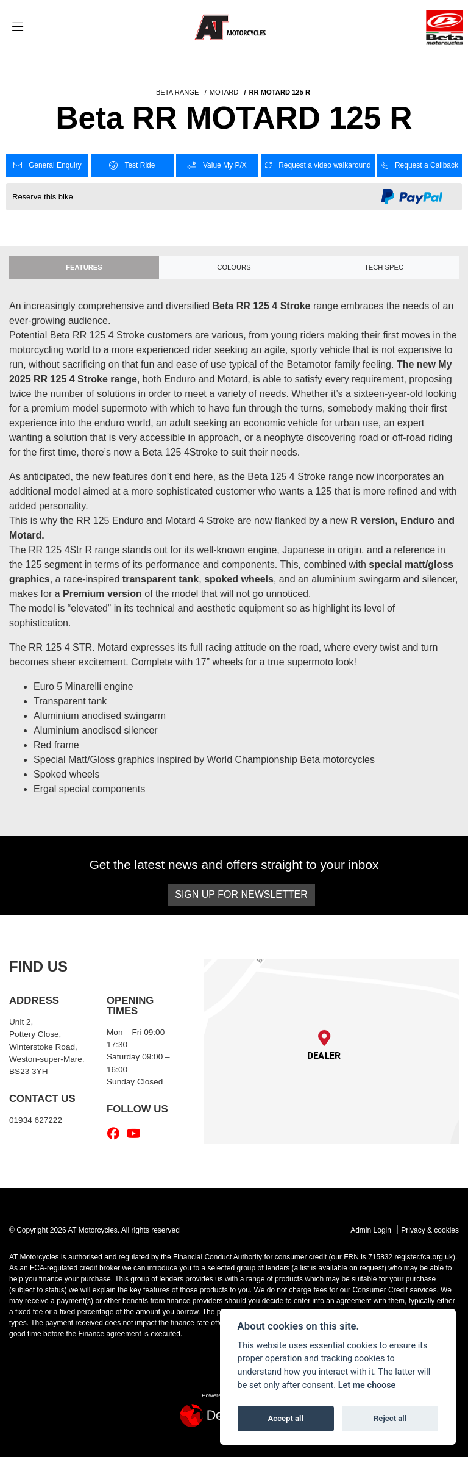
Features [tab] (84, 267)
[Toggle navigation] (17, 27)
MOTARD (224, 92)
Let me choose (367, 1385)
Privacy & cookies (430, 1230)
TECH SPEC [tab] (383, 267)
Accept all (285, 1418)
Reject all (390, 1418)
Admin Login (370, 1230)
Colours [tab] (233, 267)
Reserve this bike (42, 196)
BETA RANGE (177, 92)
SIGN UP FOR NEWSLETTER (241, 894)
